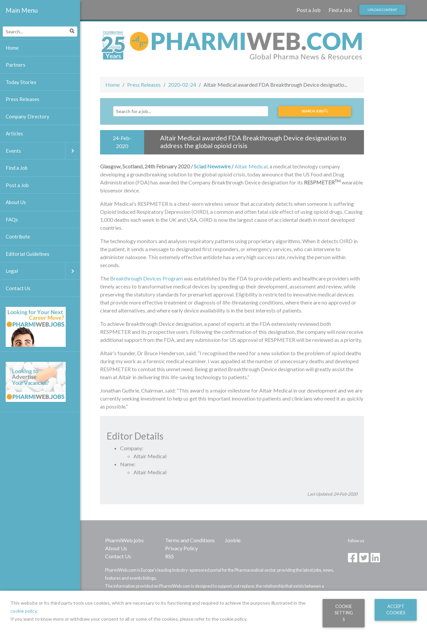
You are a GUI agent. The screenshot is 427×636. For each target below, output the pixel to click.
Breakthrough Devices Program (146, 278)
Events (43, 150)
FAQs (12, 219)
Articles (14, 133)
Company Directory (27, 116)
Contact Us (118, 556)
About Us (116, 548)
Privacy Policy (181, 548)
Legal (43, 270)
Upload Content (382, 10)
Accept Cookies (395, 609)
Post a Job (309, 10)
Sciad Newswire (212, 166)
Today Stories (21, 82)
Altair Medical (251, 166)
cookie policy (23, 611)
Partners (15, 65)
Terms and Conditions (190, 540)
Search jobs (315, 111)
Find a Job (340, 10)
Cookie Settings (344, 613)
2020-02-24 (182, 84)
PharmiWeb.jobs (124, 540)
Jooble (233, 540)
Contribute (18, 236)
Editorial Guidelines (27, 254)
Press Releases (144, 84)
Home (112, 84)
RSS (169, 556)
